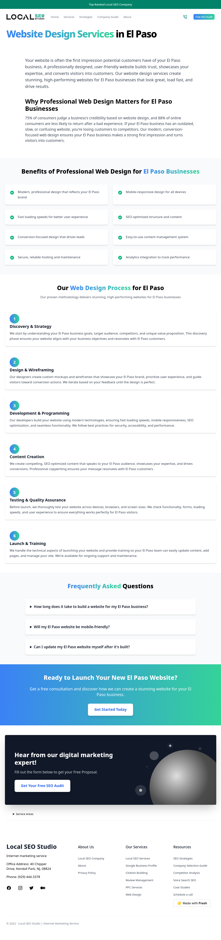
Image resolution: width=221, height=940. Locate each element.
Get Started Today (110, 709)
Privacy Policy (87, 873)
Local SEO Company (91, 858)
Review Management (139, 880)
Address (22, 864)
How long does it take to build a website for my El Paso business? (91, 606)
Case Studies (181, 887)
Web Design (133, 894)
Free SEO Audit (204, 17)
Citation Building (137, 873)
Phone (11, 877)
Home (55, 17)
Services (69, 17)
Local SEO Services (138, 858)
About (127, 17)
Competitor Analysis (186, 873)
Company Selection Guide (190, 865)
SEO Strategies (183, 858)
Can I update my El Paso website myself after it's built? (82, 646)
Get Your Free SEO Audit (42, 785)
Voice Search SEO (184, 880)
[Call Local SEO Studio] (185, 17)
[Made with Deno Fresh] (194, 903)
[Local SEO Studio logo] (25, 17)
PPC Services (134, 887)
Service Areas (25, 814)
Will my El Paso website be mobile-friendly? (72, 626)
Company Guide (107, 17)
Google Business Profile (141, 865)
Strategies (85, 17)
